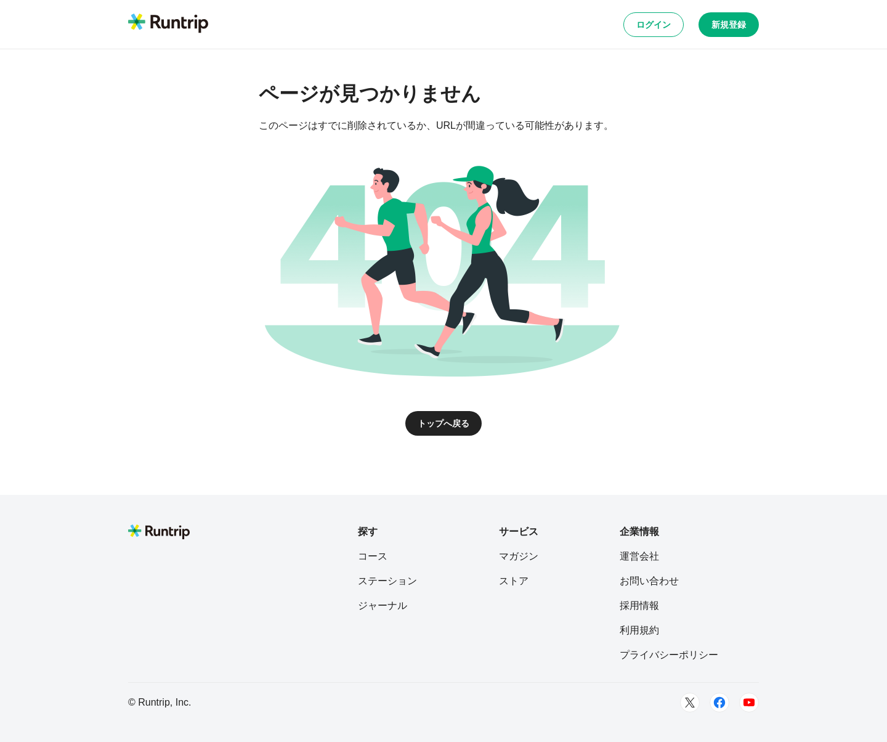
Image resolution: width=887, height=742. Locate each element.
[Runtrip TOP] (168, 24)
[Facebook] (719, 702)
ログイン (653, 25)
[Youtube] (749, 702)
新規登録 (728, 25)
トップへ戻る (443, 423)
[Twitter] (690, 702)
